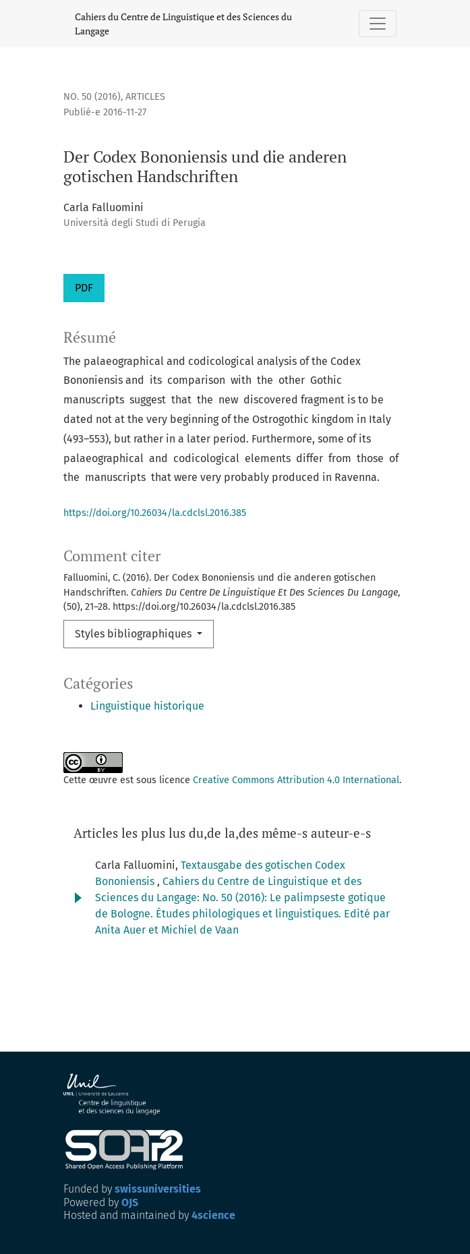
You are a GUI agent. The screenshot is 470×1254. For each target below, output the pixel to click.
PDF (84, 287)
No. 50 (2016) (92, 97)
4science (213, 1215)
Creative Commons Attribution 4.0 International (296, 780)
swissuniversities (158, 1188)
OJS (129, 1202)
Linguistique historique (147, 706)
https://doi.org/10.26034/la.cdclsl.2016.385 (154, 513)
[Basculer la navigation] (377, 23)
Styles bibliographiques (134, 633)
